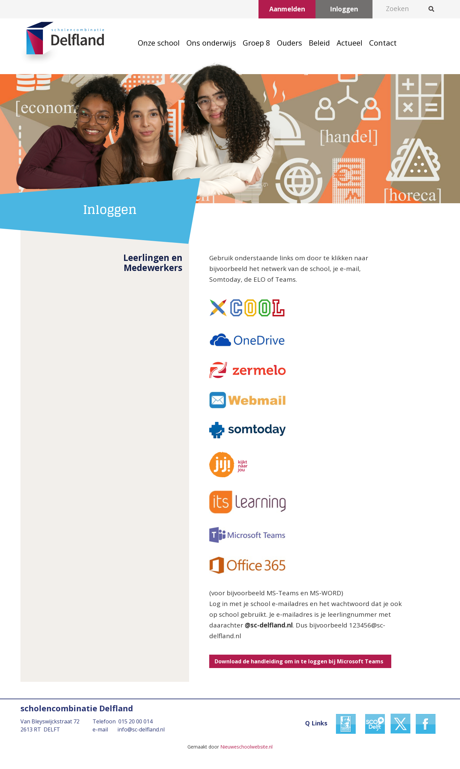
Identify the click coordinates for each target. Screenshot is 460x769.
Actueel (349, 43)
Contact (383, 43)
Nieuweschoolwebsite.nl (246, 747)
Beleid (319, 43)
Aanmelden (287, 9)
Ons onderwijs (211, 43)
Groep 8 (256, 43)
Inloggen (344, 9)
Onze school (159, 43)
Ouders (289, 43)
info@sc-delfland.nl (141, 729)
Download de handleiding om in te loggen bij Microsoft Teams (300, 661)
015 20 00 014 (135, 721)
